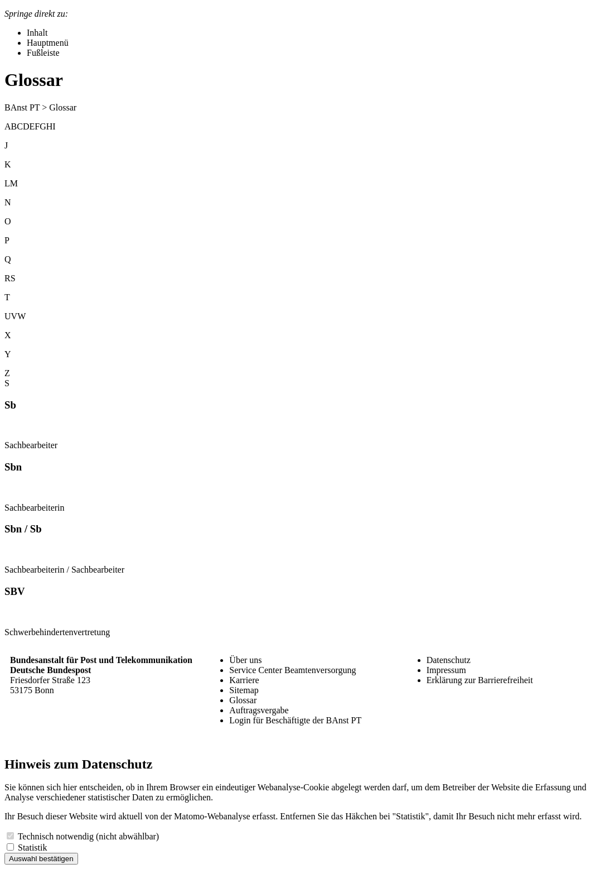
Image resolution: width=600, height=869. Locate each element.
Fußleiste (43, 52)
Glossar (243, 700)
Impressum (446, 670)
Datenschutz (449, 660)
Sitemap (243, 690)
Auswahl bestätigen (41, 858)
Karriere (244, 680)
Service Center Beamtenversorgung (292, 670)
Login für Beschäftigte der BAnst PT (295, 720)
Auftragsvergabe (258, 710)
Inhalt (37, 32)
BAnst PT (22, 107)
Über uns (245, 660)
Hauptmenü (48, 42)
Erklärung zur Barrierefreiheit (480, 680)
